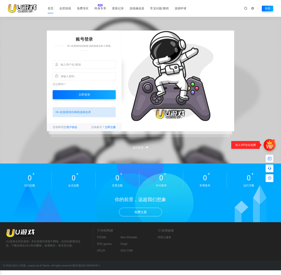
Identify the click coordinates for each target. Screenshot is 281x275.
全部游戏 (65, 8)
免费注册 (140, 212)
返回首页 (140, 147)
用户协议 (71, 127)
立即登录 (84, 94)
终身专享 (100, 8)
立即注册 (110, 127)
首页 (50, 8)
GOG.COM (126, 250)
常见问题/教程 (159, 8)
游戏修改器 (137, 8)
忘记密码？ (59, 84)
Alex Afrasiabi (128, 237)
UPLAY (101, 250)
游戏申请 (180, 8)
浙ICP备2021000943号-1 (86, 265)
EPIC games (104, 243)
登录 (267, 8)
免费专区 (83, 8)
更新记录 (118, 8)
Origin (124, 243)
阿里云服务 (164, 237)
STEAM (101, 237)
